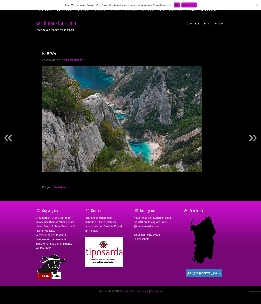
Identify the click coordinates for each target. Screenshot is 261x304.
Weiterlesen (189, 5)
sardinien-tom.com (56, 22)
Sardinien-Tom (127, 293)
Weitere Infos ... (45, 248)
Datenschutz (156, 293)
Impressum (142, 293)
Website (49, 230)
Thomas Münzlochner (61, 222)
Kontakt (118, 226)
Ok (176, 5)
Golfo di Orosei (62, 187)
